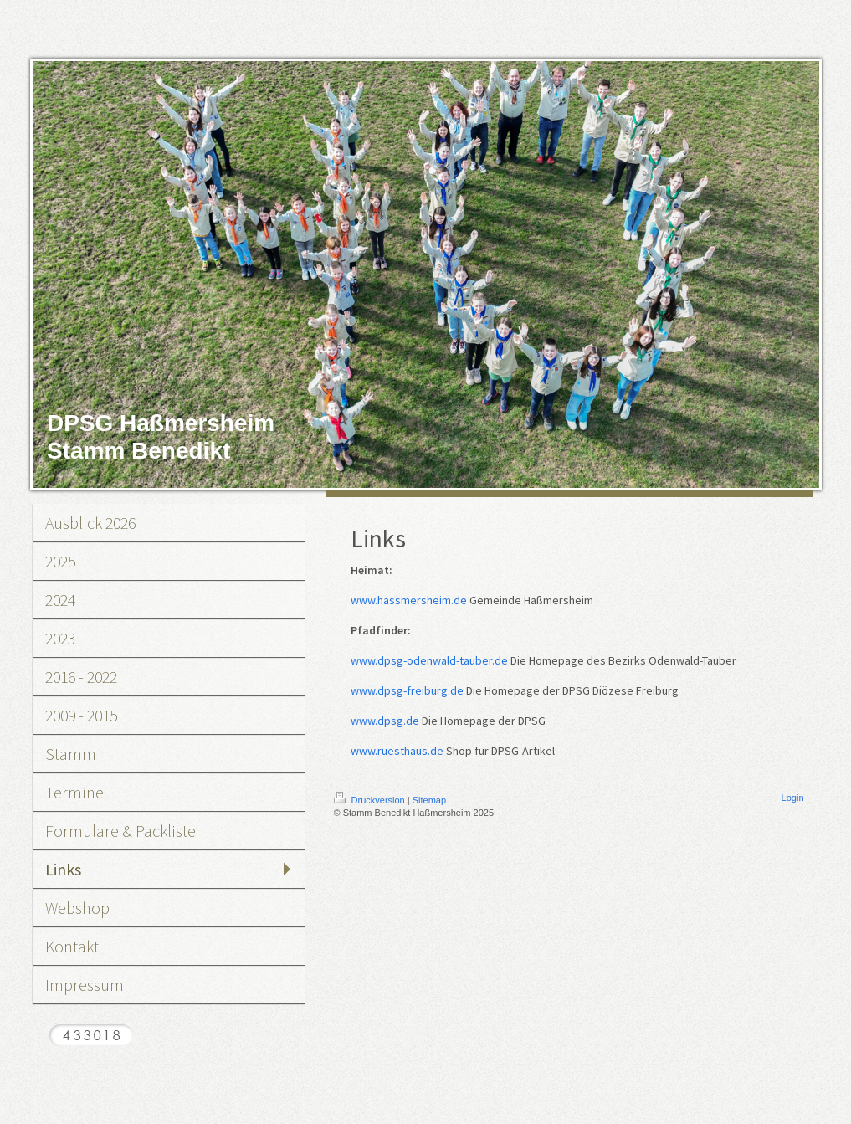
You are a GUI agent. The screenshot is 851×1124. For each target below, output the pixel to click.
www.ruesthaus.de (397, 750)
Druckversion (371, 800)
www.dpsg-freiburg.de (407, 690)
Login (793, 798)
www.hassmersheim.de (409, 600)
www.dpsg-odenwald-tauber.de (429, 660)
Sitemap (429, 800)
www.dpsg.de (385, 720)
